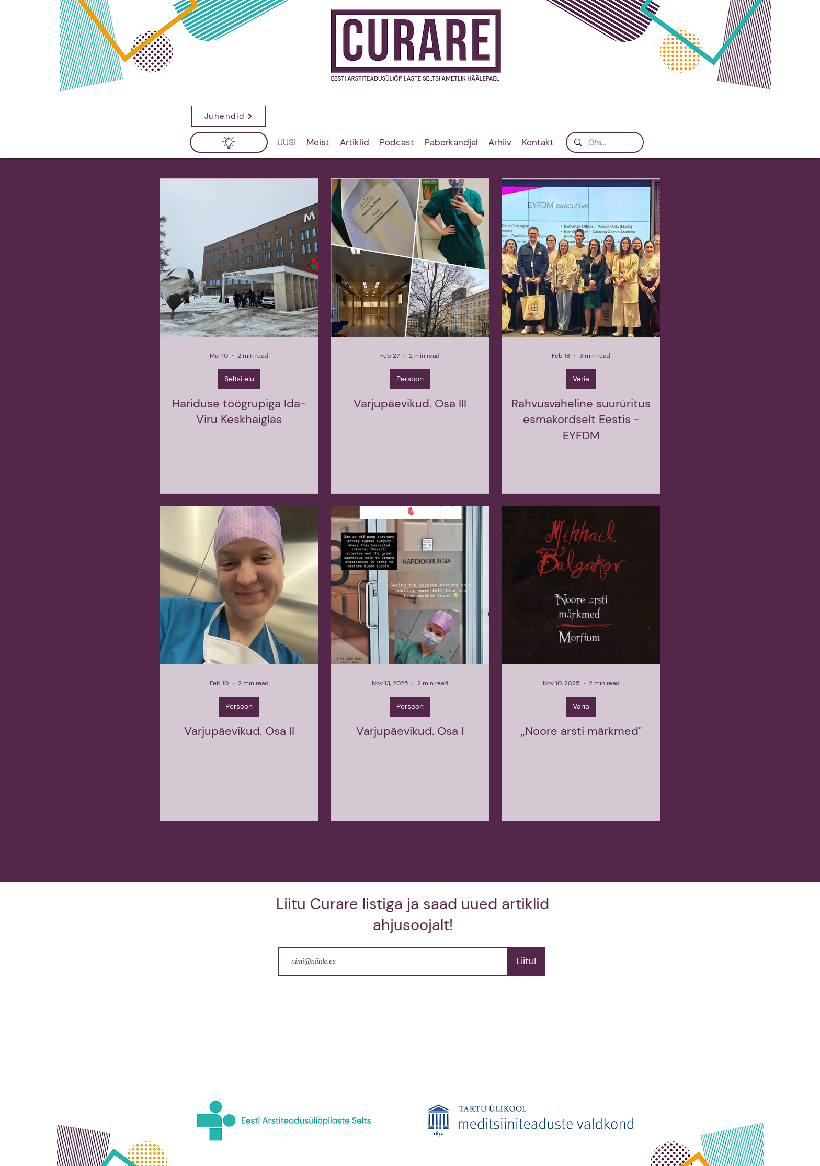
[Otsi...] (604, 143)
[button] (228, 116)
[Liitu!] (526, 961)
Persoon (410, 378)
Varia (581, 378)
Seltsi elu (239, 378)
